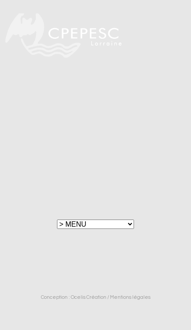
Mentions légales (130, 297)
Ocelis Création (88, 297)
